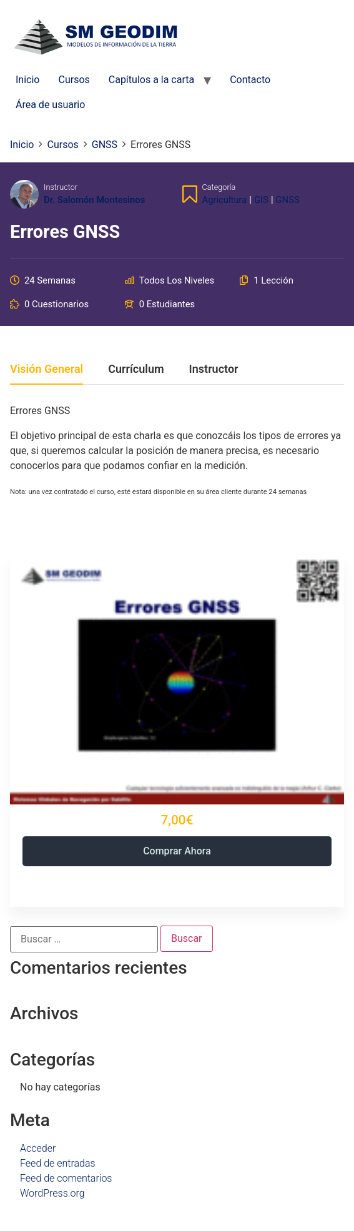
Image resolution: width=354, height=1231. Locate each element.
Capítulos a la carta (151, 80)
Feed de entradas (58, 1163)
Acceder (38, 1148)
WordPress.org (52, 1193)
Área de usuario (50, 105)
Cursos (73, 80)
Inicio (27, 80)
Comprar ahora (177, 851)
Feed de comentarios (66, 1178)
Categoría (219, 187)
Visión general (46, 369)
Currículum (136, 369)
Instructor (60, 187)
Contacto (250, 80)
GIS (261, 199)
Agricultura (224, 199)
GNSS (288, 199)
